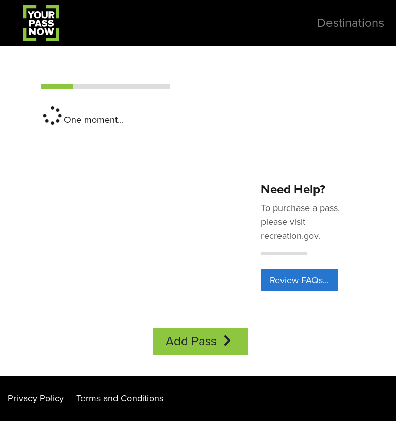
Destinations (350, 22)
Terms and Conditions (119, 398)
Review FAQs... (299, 280)
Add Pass (200, 341)
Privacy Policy (36, 398)
